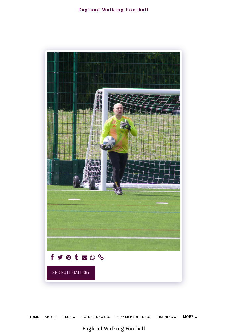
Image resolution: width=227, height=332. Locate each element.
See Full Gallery (71, 272)
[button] (7, 9)
